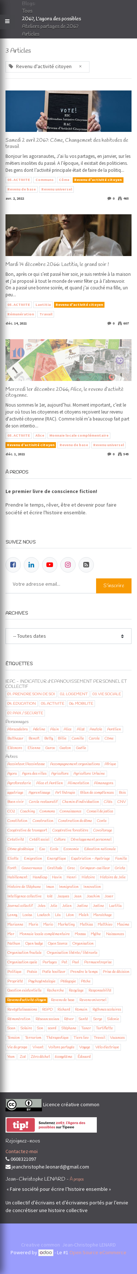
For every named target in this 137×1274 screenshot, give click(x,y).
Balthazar (15, 738)
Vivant (38, 1047)
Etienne (34, 748)
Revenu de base (21, 189)
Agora (12, 773)
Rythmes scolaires (106, 1009)
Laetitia (43, 304)
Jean (77, 896)
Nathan (13, 943)
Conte (102, 820)
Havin (57, 877)
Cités (108, 801)
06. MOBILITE (81, 703)
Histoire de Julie (113, 877)
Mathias (86, 924)
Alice (39, 435)
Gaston (65, 748)
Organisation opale (22, 962)
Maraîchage (102, 915)
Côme (64, 179)
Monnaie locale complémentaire (79, 435)
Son (40, 1028)
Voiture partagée (61, 1047)
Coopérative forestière (70, 830)
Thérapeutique (57, 1037)
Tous (27, 11)
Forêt (11, 868)
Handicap (40, 877)
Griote (120, 868)
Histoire (88, 877)
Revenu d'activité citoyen (98, 179)
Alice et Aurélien (49, 783)
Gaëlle (81, 748)
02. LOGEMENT (74, 694)
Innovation (92, 886)
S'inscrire (113, 585)
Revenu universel (56, 189)
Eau (42, 849)
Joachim (93, 896)
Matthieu (105, 924)
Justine (82, 905)
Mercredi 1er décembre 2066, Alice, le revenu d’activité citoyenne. (64, 393)
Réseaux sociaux (47, 1019)
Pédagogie (68, 981)
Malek (83, 915)
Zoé (23, 1056)
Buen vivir (15, 801)
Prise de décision (116, 971)
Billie (62, 738)
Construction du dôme (75, 820)
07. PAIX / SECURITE (25, 713)
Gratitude (54, 868)
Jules (41, 905)
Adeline (39, 729)
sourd (52, 1028)
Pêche (86, 981)
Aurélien (114, 729)
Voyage (84, 1047)
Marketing (66, 924)
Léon (70, 915)
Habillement (17, 877)
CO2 (11, 811)
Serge (97, 1019)
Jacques (63, 896)
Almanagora (103, 783)
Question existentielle (24, 990)
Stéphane (68, 1028)
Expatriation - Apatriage (90, 858)
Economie (71, 849)
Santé (83, 1019)
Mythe (96, 934)
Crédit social (39, 839)
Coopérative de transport (27, 830)
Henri (71, 877)
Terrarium (33, 1037)
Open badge (34, 943)
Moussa (80, 934)
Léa (58, 915)
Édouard (84, 1056)
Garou (50, 748)
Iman (50, 886)
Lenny (12, 915)
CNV (121, 801)
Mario (48, 924)
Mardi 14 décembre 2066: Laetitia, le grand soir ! (57, 265)
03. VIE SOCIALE (106, 694)
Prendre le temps (84, 971)
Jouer (108, 896)
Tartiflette (104, 1028)
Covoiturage (102, 830)
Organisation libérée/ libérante (72, 952)
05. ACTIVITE (18, 179)
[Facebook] (13, 565)
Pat (64, 962)
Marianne (15, 924)
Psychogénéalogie (42, 981)
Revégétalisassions (22, 1009)
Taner (86, 1028)
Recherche (55, 990)
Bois (122, 792)
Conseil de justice (100, 811)
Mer (10, 934)
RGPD (47, 1009)
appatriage (15, 792)
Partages (49, 962)
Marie (33, 924)
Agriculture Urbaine (89, 773)
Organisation (83, 943)
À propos (77, 1179)
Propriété (15, 981)
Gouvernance (32, 868)
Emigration (33, 858)
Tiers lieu (80, 1037)
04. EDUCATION (21, 703)
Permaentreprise (98, 962)
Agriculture (60, 773)
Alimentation (78, 783)
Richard (63, 1009)
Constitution (17, 820)
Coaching (27, 811)
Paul (75, 962)
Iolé (50, 896)
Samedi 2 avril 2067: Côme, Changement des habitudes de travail (66, 144)
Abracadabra (17, 729)
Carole (94, 738)
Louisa (27, 915)
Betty (48, 738)
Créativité (15, 839)
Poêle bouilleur (53, 971)
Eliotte (13, 858)
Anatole (96, 729)
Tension (13, 1037)
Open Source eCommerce (97, 1252)
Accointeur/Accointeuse (26, 764)
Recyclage (76, 990)
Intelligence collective (24, 896)
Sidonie (113, 1019)
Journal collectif (20, 905)
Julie (53, 905)
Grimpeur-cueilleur (95, 868)
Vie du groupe (17, 1047)
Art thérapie (65, 792)
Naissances (115, 934)
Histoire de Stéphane (24, 886)
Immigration (69, 886)
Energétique (56, 858)
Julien (67, 905)
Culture (60, 839)
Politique (14, 971)
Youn (11, 1056)
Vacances (117, 1037)
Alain (54, 729)
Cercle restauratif (43, 801)
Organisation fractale (24, 952)
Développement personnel (91, 839)
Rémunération (20, 314)
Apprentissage (39, 792)
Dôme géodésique (20, 849)
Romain (81, 1009)
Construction (43, 820)
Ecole (54, 849)
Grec (71, 868)
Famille (121, 858)
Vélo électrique (107, 1047)
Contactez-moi (21, 1151)
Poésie (32, 971)
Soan (11, 1028)
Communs (44, 179)
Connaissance (70, 811)
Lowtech (43, 915)
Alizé (81, 729)
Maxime (123, 924)
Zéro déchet (40, 1056)
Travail (45, 314)
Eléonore (14, 748)
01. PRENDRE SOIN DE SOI (31, 694)
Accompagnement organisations (75, 764)
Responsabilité (99, 990)
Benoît (33, 738)
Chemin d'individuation (80, 801)
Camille (78, 738)
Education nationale (100, 849)
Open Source (58, 943)
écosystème (63, 1056)
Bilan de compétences (97, 792)
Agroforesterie (19, 783)
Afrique (110, 764)
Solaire (26, 1028)
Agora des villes (34, 773)
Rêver (69, 1019)
